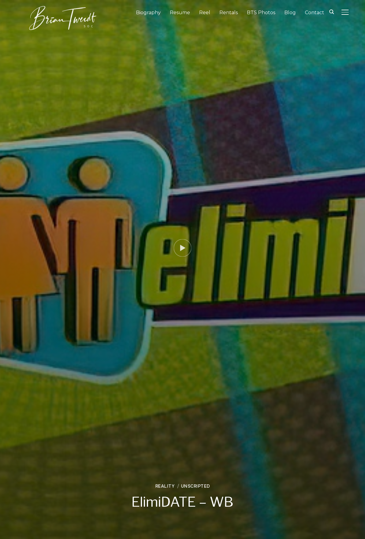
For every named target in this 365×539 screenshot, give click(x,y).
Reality (165, 486)
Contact (314, 12)
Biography (148, 12)
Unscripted (195, 486)
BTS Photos (261, 12)
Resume (180, 12)
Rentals (228, 12)
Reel (204, 12)
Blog (290, 12)
